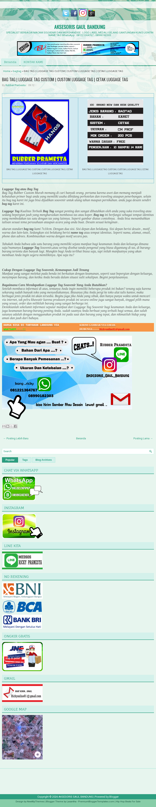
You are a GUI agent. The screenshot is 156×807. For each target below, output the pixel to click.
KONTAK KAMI (33, 62)
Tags (25, 459)
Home (6, 71)
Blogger (114, 796)
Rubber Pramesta (15, 85)
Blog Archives (44, 459)
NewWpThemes (35, 801)
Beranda (10, 62)
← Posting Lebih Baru (15, 438)
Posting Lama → (143, 438)
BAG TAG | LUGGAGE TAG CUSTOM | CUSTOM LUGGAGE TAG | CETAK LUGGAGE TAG (65, 79)
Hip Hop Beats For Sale (128, 801)
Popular (10, 459)
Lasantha (71, 801)
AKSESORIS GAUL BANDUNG (79, 26)
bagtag (17, 71)
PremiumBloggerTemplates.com (96, 801)
